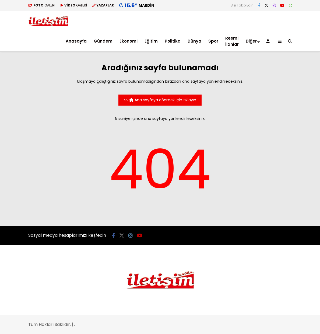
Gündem (103, 41)
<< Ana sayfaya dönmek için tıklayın (160, 100)
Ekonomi (128, 41)
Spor (213, 41)
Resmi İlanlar (232, 41)
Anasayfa (76, 41)
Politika (173, 41)
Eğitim (151, 41)
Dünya (194, 41)
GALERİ (41, 5)
